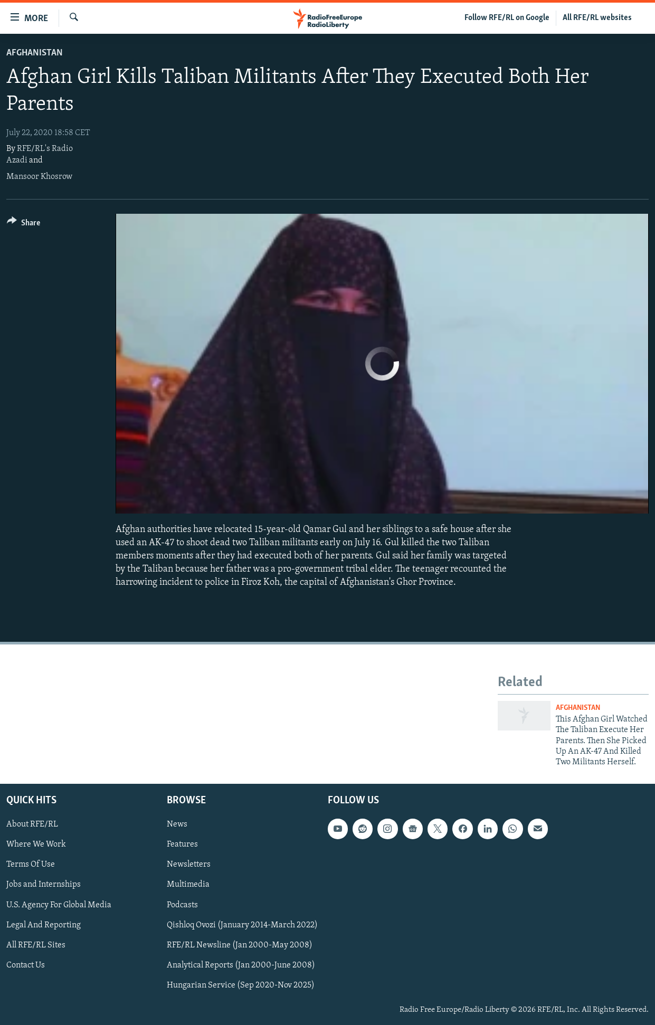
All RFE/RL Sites (35, 945)
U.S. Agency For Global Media (58, 904)
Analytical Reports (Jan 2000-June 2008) (241, 965)
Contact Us (25, 965)
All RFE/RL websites (597, 18)
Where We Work (36, 844)
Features (182, 844)
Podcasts (182, 904)
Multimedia (188, 884)
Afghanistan (34, 53)
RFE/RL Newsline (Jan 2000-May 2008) (239, 945)
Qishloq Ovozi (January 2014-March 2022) (242, 924)
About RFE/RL (32, 824)
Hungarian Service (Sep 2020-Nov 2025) (241, 985)
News (177, 824)
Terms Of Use (30, 864)
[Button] (23, 224)
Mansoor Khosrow (39, 177)
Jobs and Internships (43, 884)
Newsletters (189, 864)
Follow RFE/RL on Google (506, 18)
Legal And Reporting (43, 924)
